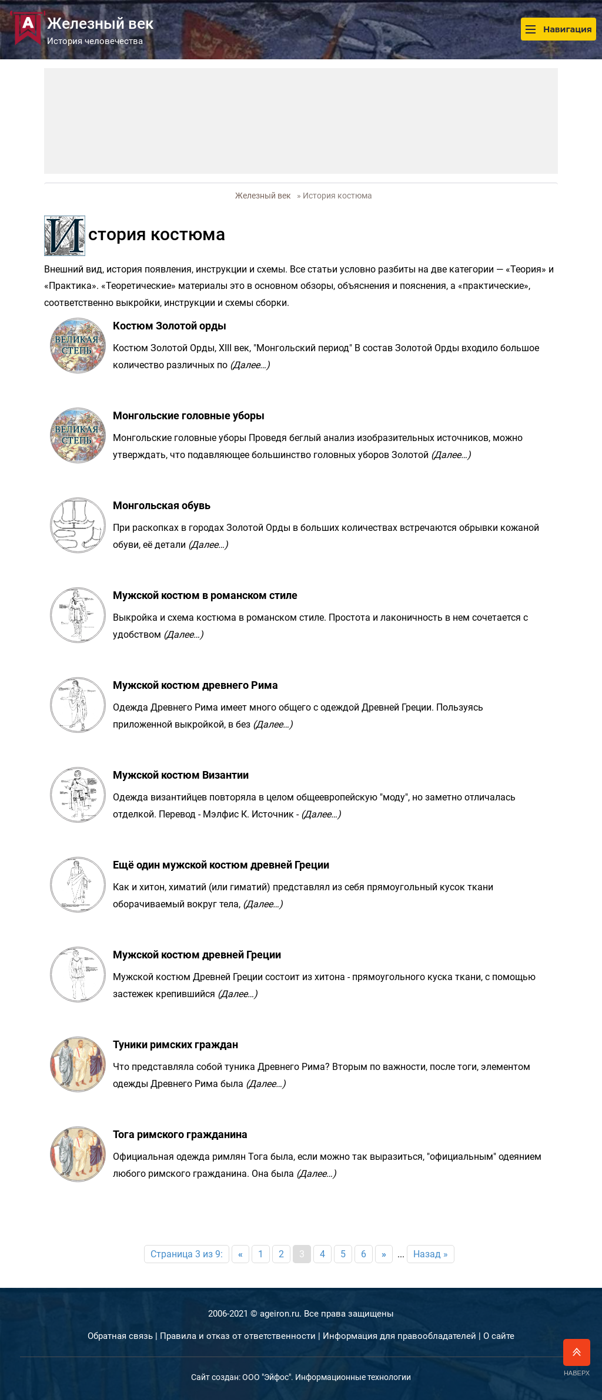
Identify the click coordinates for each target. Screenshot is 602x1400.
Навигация (558, 29)
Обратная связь (120, 1336)
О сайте (498, 1336)
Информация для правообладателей (399, 1336)
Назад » (430, 1254)
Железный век (263, 195)
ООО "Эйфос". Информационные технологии (326, 1377)
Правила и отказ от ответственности (238, 1336)
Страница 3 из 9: (186, 1254)
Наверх (576, 1358)
